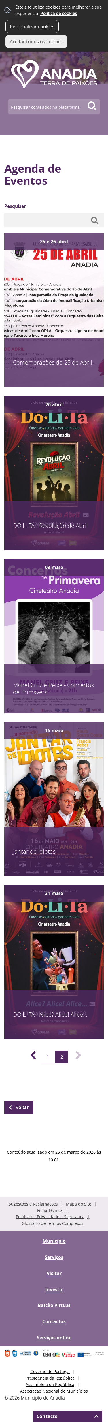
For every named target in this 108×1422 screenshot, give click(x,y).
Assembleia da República (50, 1384)
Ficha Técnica (50, 1210)
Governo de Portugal (50, 1371)
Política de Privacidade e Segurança (50, 1216)
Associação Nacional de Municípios (54, 1391)
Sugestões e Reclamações (33, 1204)
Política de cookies (58, 13)
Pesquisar (15, 206)
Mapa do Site (78, 1204)
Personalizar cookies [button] (32, 26)
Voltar (22, 1107)
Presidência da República (50, 1378)
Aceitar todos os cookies (36, 41)
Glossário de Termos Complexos (52, 1223)
